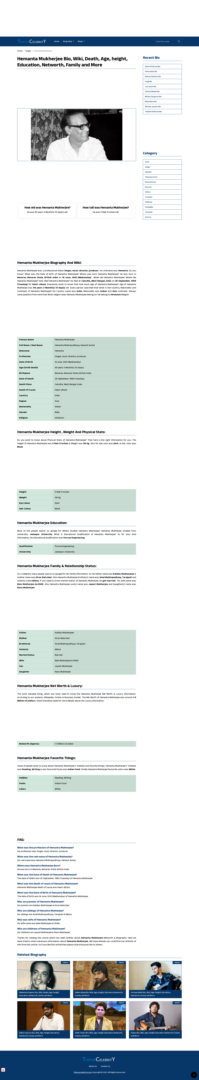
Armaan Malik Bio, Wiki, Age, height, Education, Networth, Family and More (151, 994)
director (148, 187)
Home (56, 41)
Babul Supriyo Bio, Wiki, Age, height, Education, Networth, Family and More (39, 1034)
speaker (148, 172)
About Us (93, 1066)
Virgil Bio (148, 81)
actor (147, 162)
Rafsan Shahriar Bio (153, 76)
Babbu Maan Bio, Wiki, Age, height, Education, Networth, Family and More (99, 994)
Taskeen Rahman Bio (153, 111)
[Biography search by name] (165, 41)
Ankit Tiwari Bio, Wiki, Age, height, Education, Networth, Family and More (99, 1034)
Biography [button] (67, 41)
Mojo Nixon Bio (151, 101)
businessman (150, 182)
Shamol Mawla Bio (152, 91)
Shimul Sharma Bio (152, 66)
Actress (148, 217)
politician (148, 202)
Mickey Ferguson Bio (153, 96)
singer (28, 51)
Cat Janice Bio (150, 86)
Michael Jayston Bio (153, 106)
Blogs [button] (80, 41)
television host (151, 177)
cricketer (149, 197)
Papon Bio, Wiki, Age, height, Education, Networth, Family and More (155, 1034)
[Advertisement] (99, 18)
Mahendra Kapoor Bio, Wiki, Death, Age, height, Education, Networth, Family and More (39, 994)
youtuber (149, 212)
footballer (149, 207)
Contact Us (105, 1066)
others (148, 192)
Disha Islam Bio (151, 71)
